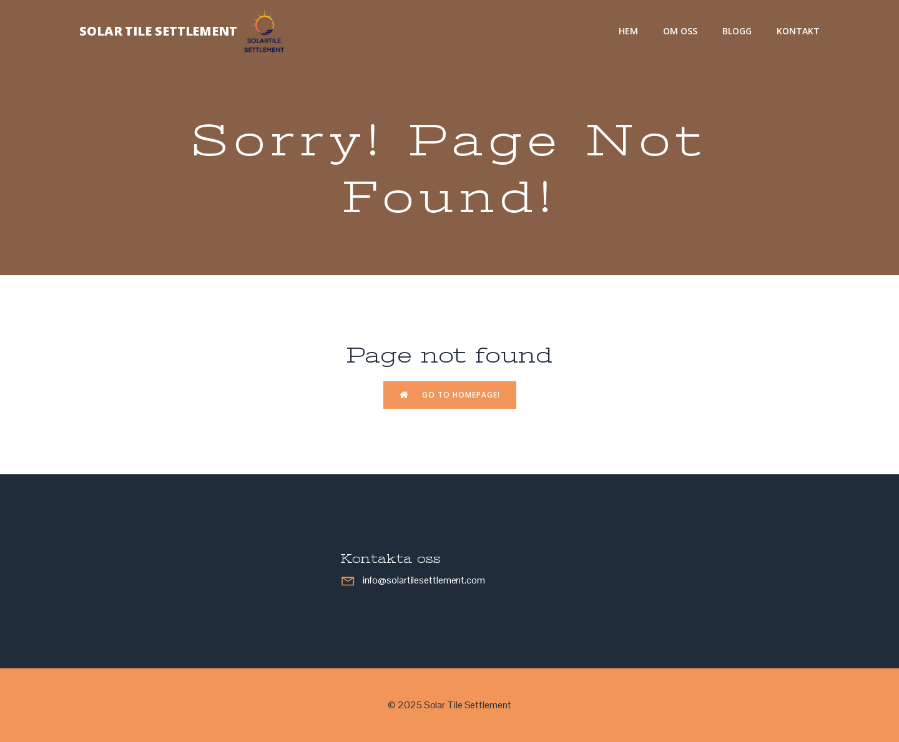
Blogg (737, 31)
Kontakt (798, 31)
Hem (628, 31)
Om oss (680, 31)
